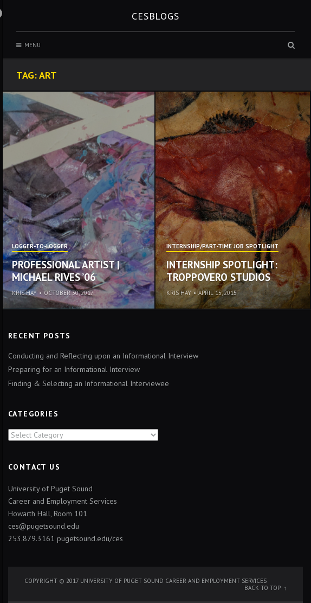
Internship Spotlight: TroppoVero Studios (221, 271)
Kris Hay (24, 293)
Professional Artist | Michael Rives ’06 (66, 271)
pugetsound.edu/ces (90, 538)
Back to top (262, 588)
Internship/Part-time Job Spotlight (222, 246)
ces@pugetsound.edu (43, 526)
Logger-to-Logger (40, 246)
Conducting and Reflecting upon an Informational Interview (103, 356)
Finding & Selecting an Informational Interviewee (88, 383)
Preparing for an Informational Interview (74, 369)
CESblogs (155, 16)
